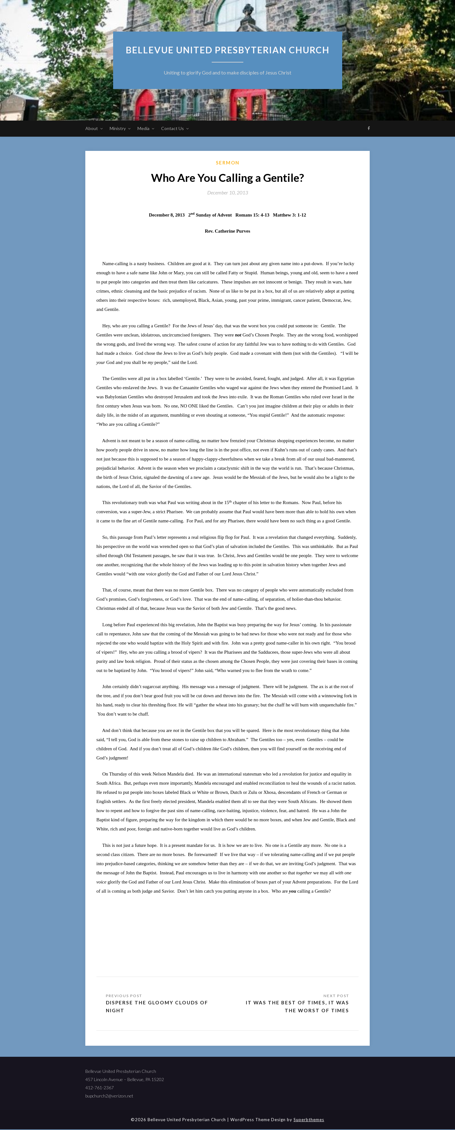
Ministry (118, 128)
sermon (228, 162)
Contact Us (172, 128)
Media (143, 128)
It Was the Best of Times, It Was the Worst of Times (296, 1007)
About (91, 128)
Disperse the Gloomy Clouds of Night (159, 1007)
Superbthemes (309, 1120)
